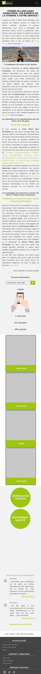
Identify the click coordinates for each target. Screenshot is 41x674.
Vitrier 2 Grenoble (10, 634)
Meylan (14, 158)
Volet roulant (12, 647)
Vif (22, 163)
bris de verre (34, 176)
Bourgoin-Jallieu (16, 155)
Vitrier (4, 650)
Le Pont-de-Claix (22, 160)
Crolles (17, 163)
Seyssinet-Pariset (8, 160)
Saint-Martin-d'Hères (22, 152)
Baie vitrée (14, 644)
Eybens (11, 163)
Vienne (4, 155)
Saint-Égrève (34, 158)
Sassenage (34, 160)
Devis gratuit (13, 265)
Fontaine (28, 155)
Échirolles (35, 152)
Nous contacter (7, 663)
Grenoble (9, 152)
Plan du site (6, 658)
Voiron (36, 155)
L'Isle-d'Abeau (23, 158)
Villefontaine (6, 158)
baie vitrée (5, 115)
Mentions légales (8, 660)
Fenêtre (5, 647)
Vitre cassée (6, 644)
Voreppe (5, 163)
